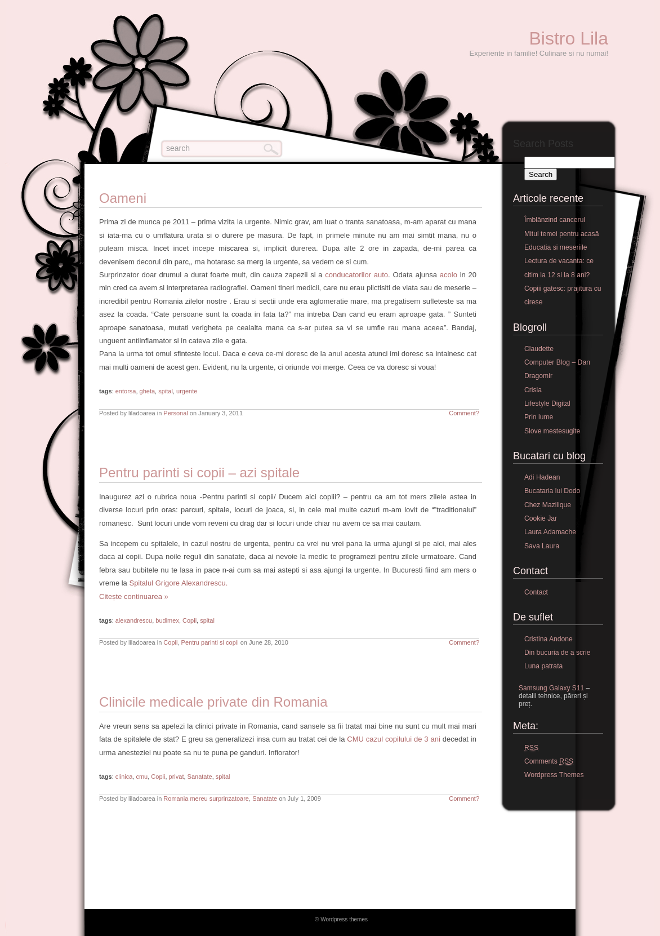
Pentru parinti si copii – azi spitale (199, 472)
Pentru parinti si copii (210, 642)
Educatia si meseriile (555, 247)
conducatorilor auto (356, 274)
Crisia (533, 390)
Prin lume (538, 417)
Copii (189, 620)
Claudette (539, 349)
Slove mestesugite (552, 431)
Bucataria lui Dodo (552, 491)
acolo (448, 274)
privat (176, 776)
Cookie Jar (540, 518)
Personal (175, 413)
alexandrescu (133, 620)
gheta (147, 391)
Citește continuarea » (133, 596)
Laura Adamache (550, 532)
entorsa (125, 391)
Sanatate (200, 776)
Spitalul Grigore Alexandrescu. (178, 583)
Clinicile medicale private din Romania (213, 701)
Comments (548, 761)
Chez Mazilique (547, 505)
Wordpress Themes (554, 775)
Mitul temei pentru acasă (561, 234)
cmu (142, 776)
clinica (124, 776)
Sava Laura (541, 546)
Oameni (122, 198)
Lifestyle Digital (547, 403)
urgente (186, 391)
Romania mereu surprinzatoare (206, 798)
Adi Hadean (542, 477)
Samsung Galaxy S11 (551, 688)
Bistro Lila (569, 38)
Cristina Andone (548, 639)
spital (165, 391)
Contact (536, 592)
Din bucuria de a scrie (557, 652)
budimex (167, 620)
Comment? (464, 413)
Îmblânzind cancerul (554, 220)
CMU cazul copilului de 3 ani (393, 739)
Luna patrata (543, 666)
